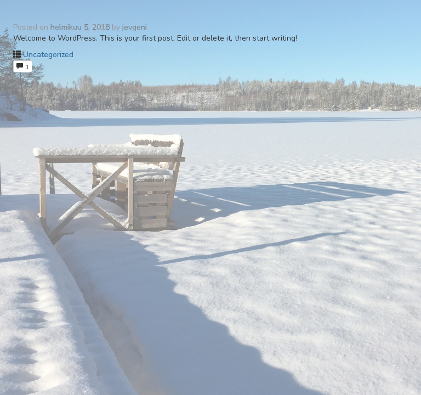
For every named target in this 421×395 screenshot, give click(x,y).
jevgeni (134, 27)
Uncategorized (48, 54)
